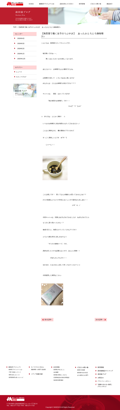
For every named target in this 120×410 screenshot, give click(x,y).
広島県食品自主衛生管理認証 (61, 377)
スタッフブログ (21, 77)
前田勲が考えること (59, 369)
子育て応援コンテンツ (15, 372)
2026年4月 (21, 38)
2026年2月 (21, 48)
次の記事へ (100, 319)
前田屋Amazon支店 (82, 372)
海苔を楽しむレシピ (14, 374)
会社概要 (56, 372)
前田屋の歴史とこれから (60, 375)
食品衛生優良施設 (58, 380)
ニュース (19, 72)
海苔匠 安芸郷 (81, 370)
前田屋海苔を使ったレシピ (16, 377)
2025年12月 (21, 58)
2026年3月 (21, 43)
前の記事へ (48, 319)
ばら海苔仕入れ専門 (82, 375)
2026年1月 (21, 53)
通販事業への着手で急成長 (38, 369)
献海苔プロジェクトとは (15, 369)
